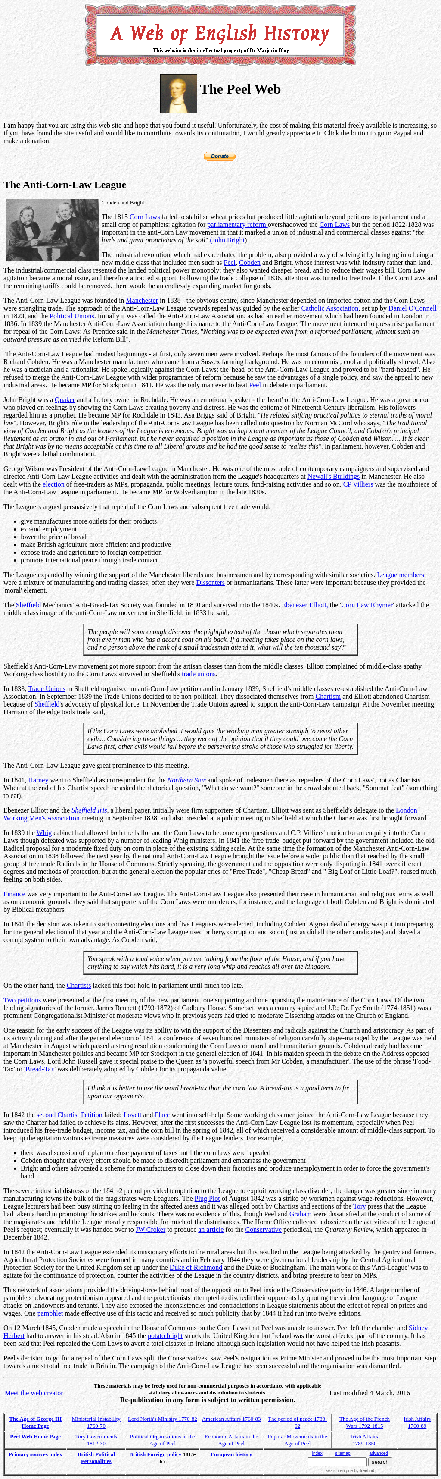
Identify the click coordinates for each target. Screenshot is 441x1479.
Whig (44, 832)
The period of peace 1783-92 (297, 1422)
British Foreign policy (155, 1454)
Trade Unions (46, 688)
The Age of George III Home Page (35, 1422)
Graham (300, 1214)
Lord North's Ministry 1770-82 (162, 1419)
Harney (38, 780)
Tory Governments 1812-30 (96, 1440)
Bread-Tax (39, 1069)
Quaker (65, 399)
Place (162, 1114)
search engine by (350, 1470)
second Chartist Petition (69, 1114)
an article (211, 1229)
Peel (230, 262)
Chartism (328, 696)
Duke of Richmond (196, 1267)
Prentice (104, 331)
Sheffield (28, 605)
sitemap (343, 1453)
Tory (359, 1206)
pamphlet (50, 1313)
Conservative (263, 1229)
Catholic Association (329, 308)
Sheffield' (47, 704)
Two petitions (22, 1000)
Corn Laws (145, 216)
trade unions (199, 674)
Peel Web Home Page (35, 1436)
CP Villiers (358, 484)
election (54, 484)
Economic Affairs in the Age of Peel (231, 1440)
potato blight (165, 1335)
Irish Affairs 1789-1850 (364, 1440)
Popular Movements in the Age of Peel (297, 1440)
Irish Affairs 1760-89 (417, 1422)
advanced (379, 1453)
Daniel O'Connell (412, 308)
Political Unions (72, 316)
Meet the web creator (34, 1393)
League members (400, 574)
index (317, 1453)
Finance (14, 894)
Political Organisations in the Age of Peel (162, 1440)
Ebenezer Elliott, (305, 605)
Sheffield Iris (89, 810)
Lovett (133, 1114)
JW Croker (150, 1229)
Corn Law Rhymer (367, 605)
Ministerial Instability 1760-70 (96, 1422)
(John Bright (227, 240)
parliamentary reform (237, 224)
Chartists (79, 985)
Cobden (250, 262)
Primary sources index (35, 1454)
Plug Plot (207, 1198)
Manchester (142, 300)
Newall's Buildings (333, 476)
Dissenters (210, 582)
